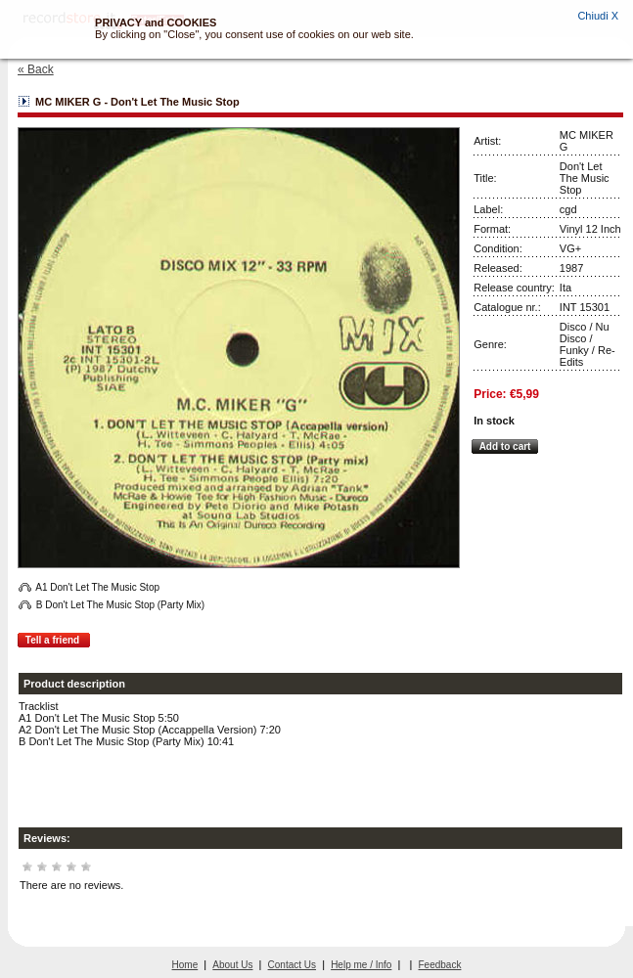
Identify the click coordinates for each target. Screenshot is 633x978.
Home (185, 964)
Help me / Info (361, 964)
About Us (232, 964)
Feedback (440, 964)
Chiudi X (597, 16)
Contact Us (292, 964)
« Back (36, 69)
